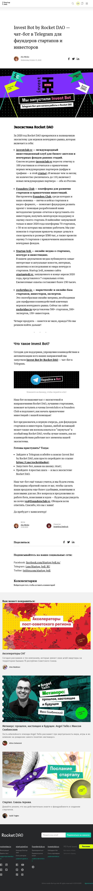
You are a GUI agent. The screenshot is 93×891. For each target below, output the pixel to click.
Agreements (89, 883)
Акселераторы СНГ (13, 653)
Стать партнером (54, 853)
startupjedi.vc (24, 274)
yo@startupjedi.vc (22, 859)
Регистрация (4, 850)
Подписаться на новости (78, 835)
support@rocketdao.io (6, 858)
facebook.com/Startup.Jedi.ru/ (43, 562)
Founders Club (42, 196)
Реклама (86, 846)
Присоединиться (37, 850)
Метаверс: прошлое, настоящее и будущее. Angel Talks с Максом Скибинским (41, 728)
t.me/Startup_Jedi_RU (38, 566)
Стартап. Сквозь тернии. (16, 802)
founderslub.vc (38, 846)
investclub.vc (44, 161)
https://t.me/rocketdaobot (32, 462)
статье (42, 173)
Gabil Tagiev (14, 816)
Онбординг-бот (53, 850)
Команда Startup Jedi (21, 851)
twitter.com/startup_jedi (36, 570)
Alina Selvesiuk (15, 743)
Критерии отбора (69, 850)
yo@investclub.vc (53, 856)
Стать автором (21, 855)
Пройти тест (4, 853)
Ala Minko (25, 57)
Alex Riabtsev (14, 667)
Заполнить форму (70, 853)
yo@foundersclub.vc (37, 501)
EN (78, 3)
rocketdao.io (24, 309)
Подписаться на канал (37, 854)
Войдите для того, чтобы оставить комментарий (34, 585)
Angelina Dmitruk (61, 527)
